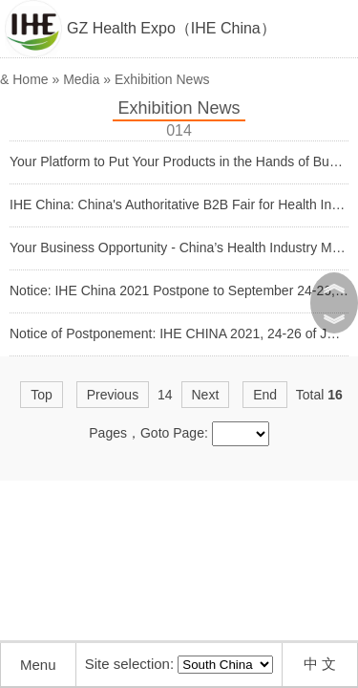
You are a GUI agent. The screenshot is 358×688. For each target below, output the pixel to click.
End (265, 394)
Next (206, 394)
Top (42, 394)
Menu (38, 664)
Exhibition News (162, 79)
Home (30, 79)
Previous (112, 394)
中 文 (320, 664)
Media (81, 79)
